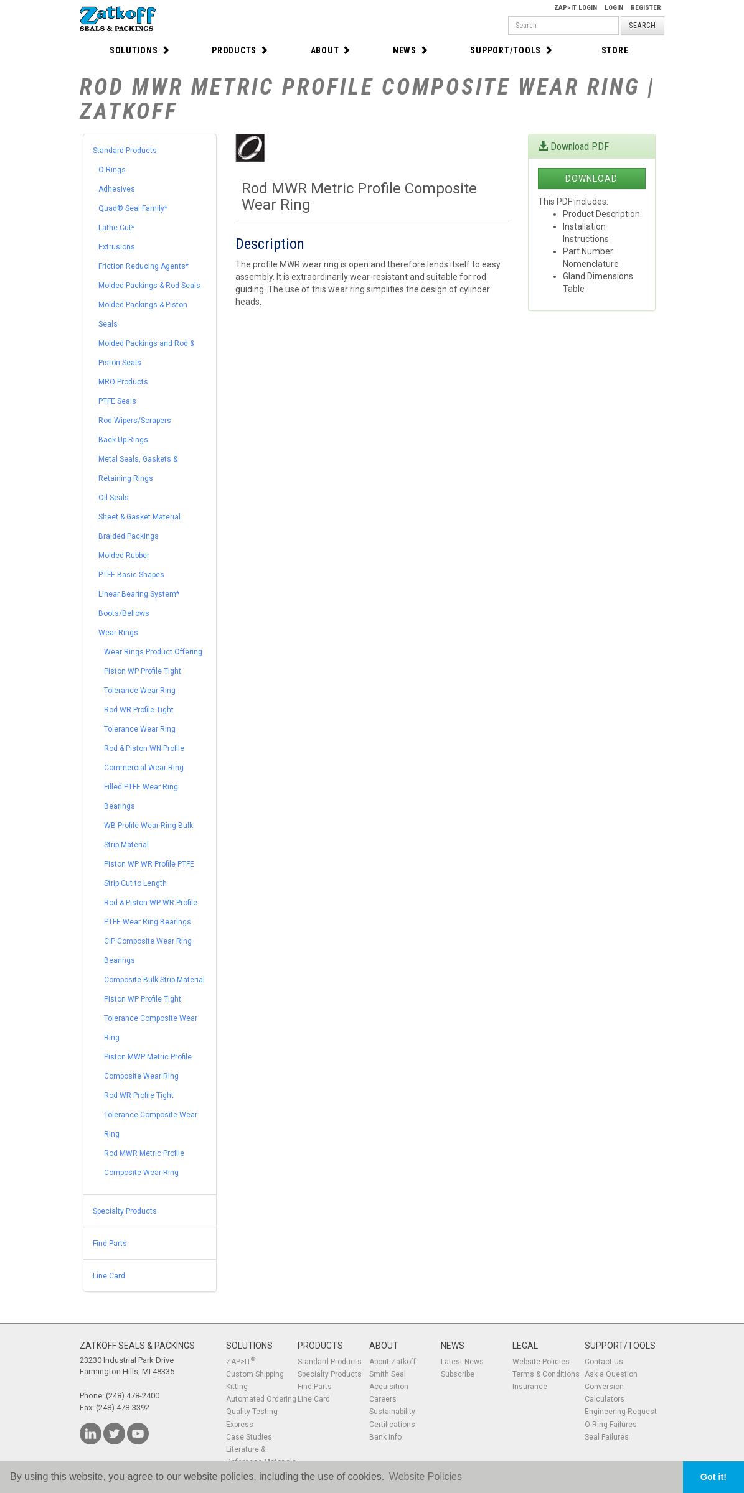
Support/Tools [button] (511, 50)
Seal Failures (607, 1437)
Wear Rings (118, 632)
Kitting (237, 1386)
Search (642, 25)
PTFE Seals (117, 401)
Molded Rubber (123, 555)
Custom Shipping (255, 1374)
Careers (383, 1399)
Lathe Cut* (116, 227)
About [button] (331, 50)
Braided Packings (128, 536)
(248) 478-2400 (132, 1395)
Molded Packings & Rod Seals (149, 285)
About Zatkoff (392, 1361)
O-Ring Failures (611, 1424)
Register (646, 8)
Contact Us (604, 1361)
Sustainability (392, 1411)
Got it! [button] (713, 1477)
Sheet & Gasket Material (139, 517)
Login (614, 8)
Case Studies (249, 1437)
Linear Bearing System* (138, 594)
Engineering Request (621, 1411)
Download (591, 179)
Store (615, 50)
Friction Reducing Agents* (143, 266)
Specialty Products (125, 1211)
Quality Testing (252, 1411)
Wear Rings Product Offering (153, 652)
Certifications (392, 1424)
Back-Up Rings (123, 439)
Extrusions (116, 247)
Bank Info (385, 1437)
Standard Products (125, 150)
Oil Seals (113, 497)
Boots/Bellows (123, 613)
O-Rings (112, 169)
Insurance (529, 1386)
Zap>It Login (575, 8)
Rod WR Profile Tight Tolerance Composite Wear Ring (150, 1114)
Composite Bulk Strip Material (154, 979)
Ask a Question (611, 1374)
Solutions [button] (140, 50)
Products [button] (240, 50)
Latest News (462, 1361)
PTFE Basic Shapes (131, 574)
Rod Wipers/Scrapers (134, 420)
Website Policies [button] (425, 1476)
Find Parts (110, 1243)
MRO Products (123, 382)
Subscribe (457, 1374)
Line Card (109, 1276)
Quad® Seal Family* (132, 208)
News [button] (411, 50)
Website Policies (541, 1361)
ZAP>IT (240, 1361)
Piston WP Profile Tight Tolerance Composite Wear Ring (150, 1018)
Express (239, 1424)
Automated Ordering (261, 1399)
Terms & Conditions (546, 1374)
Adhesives (116, 189)
